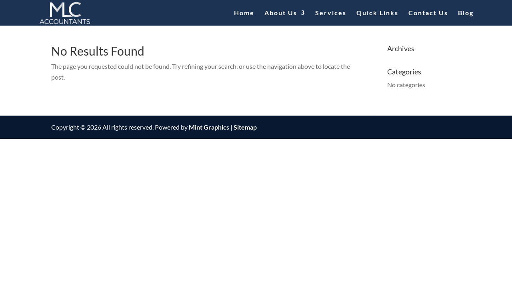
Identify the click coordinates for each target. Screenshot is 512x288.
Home (244, 13)
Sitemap (245, 127)
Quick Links (377, 13)
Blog (466, 13)
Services (330, 13)
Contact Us (428, 13)
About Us (280, 13)
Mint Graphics (209, 127)
